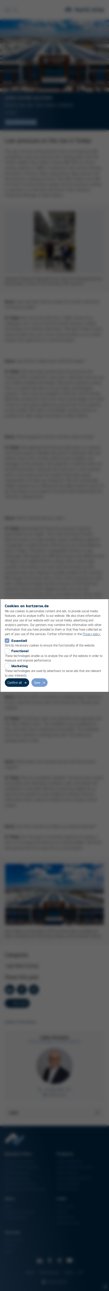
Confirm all (14, 682)
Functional (20, 651)
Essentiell (19, 641)
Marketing (19, 666)
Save (37, 682)
